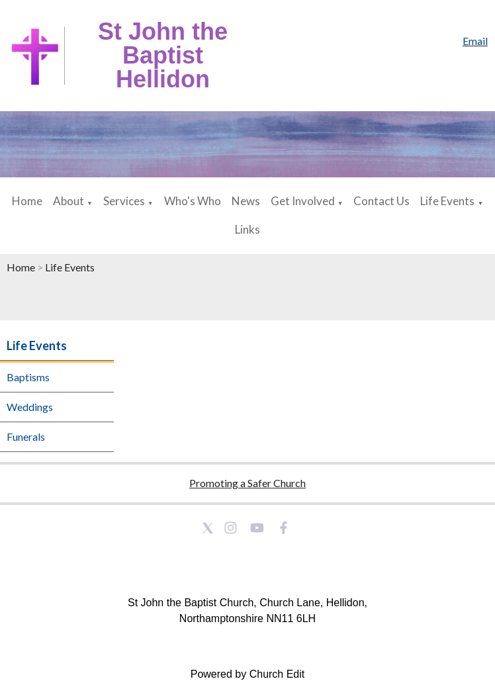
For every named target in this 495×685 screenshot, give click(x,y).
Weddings (30, 406)
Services (124, 201)
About (68, 201)
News (246, 201)
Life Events (447, 201)
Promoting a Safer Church (247, 483)
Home (27, 201)
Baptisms (28, 377)
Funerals (26, 436)
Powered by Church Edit (248, 674)
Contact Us (381, 201)
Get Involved (303, 201)
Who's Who (192, 201)
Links (247, 229)
